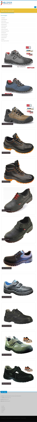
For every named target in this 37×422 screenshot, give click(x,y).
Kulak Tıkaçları (4, 27)
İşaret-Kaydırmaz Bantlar (5, 40)
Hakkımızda (3, 407)
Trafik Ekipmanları (4, 19)
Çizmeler (3, 39)
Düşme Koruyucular (5, 34)
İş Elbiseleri (3, 17)
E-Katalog (2, 410)
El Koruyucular (4, 32)
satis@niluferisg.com (7, 401)
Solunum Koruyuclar (5, 29)
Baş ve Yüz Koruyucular (5, 22)
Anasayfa (2, 406)
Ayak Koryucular (4, 37)
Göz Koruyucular (4, 24)
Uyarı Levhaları (4, 21)
